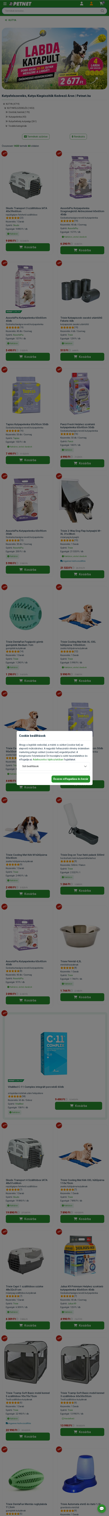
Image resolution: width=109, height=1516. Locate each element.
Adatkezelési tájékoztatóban (48, 759)
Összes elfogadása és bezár (70, 779)
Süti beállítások (30, 766)
